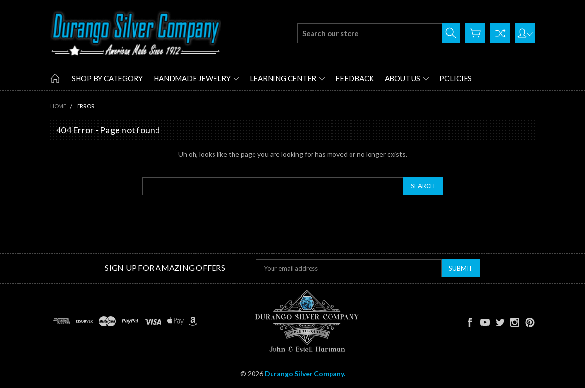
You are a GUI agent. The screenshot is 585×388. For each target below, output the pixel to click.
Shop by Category (107, 78)
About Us (407, 78)
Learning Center (287, 78)
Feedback (354, 78)
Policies (455, 78)
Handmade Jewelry (196, 78)
